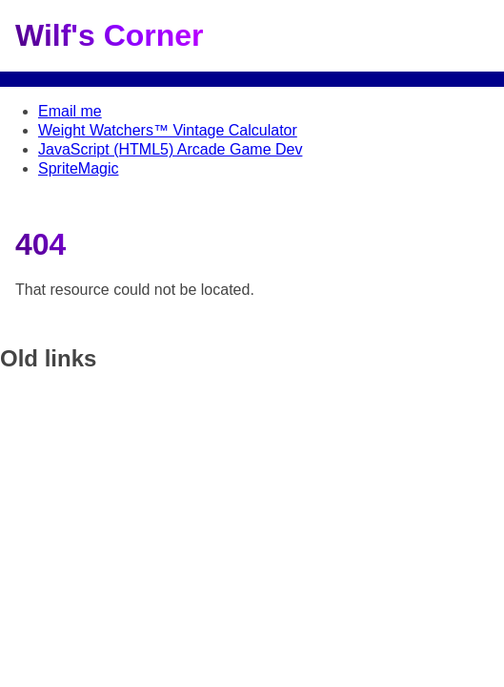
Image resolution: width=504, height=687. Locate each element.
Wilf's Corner (109, 35)
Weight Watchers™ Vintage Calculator (167, 130)
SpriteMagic (78, 168)
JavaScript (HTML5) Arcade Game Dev (170, 149)
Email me (70, 111)
